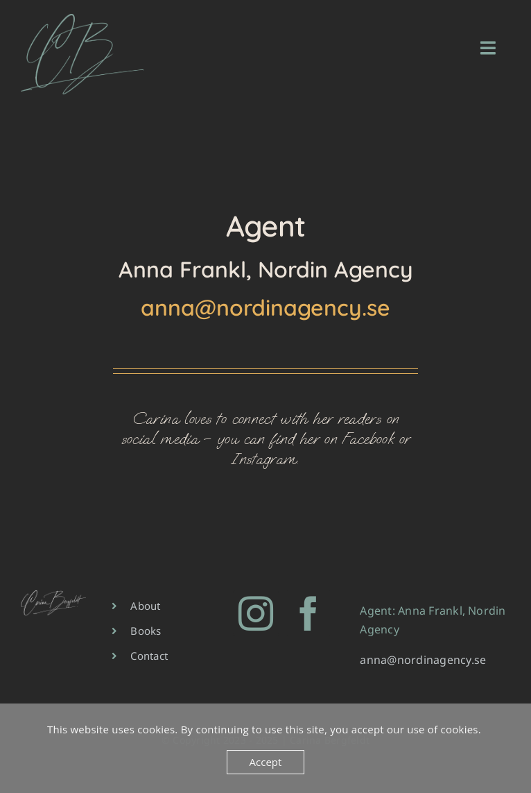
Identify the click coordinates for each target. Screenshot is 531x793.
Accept (266, 762)
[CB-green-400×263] (82, 19)
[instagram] (256, 613)
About (145, 606)
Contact (149, 656)
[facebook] (308, 613)
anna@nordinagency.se (265, 307)
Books (145, 631)
